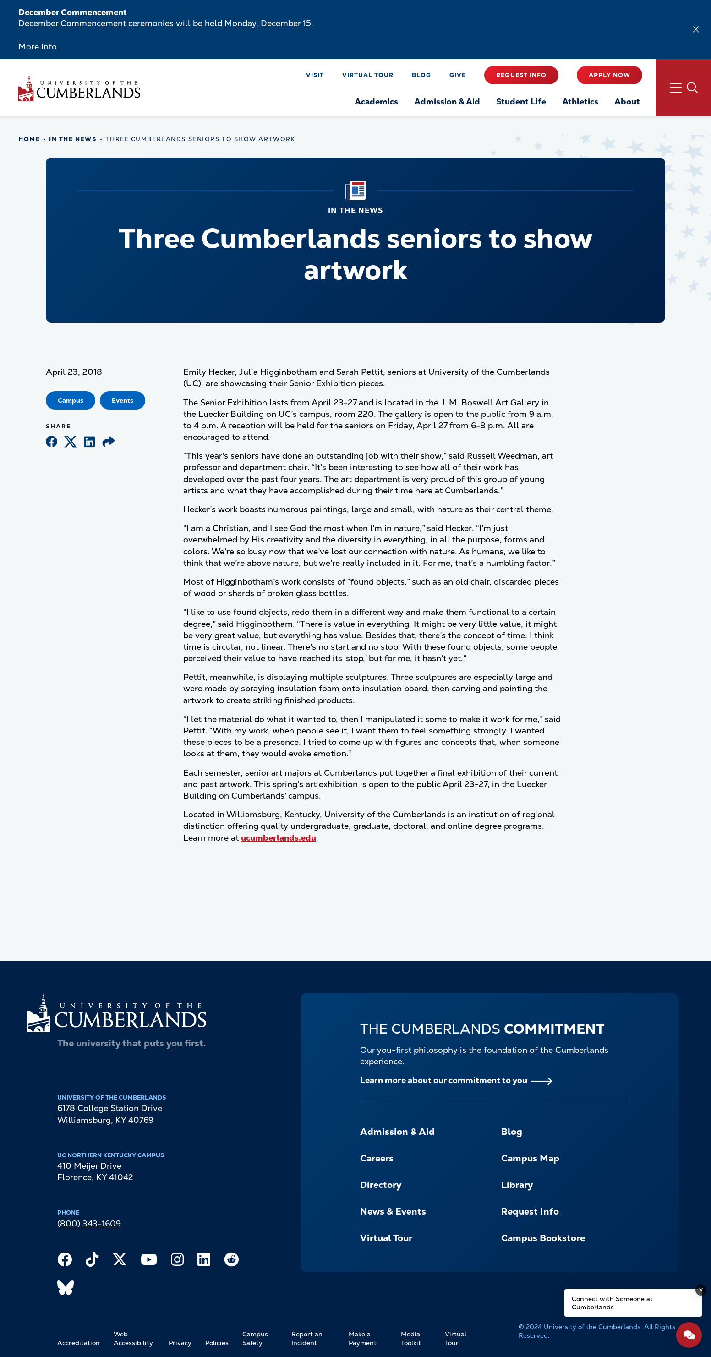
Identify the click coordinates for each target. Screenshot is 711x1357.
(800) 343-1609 (89, 1223)
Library (517, 1185)
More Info (37, 46)
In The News (72, 139)
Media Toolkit (411, 1338)
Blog (421, 75)
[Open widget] (689, 1335)
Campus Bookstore (543, 1238)
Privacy (180, 1343)
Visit (315, 75)
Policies (217, 1343)
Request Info (521, 75)
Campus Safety (255, 1338)
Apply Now (609, 75)
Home (29, 139)
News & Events (393, 1211)
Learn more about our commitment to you (443, 1080)
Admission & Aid (397, 1132)
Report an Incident (307, 1338)
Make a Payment (363, 1338)
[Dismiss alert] (696, 29)
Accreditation (78, 1343)
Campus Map (530, 1158)
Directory (380, 1185)
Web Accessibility (133, 1338)
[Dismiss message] (700, 1290)
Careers (377, 1158)
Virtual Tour (368, 75)
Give (457, 75)
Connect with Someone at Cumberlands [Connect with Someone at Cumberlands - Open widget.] (612, 1303)
